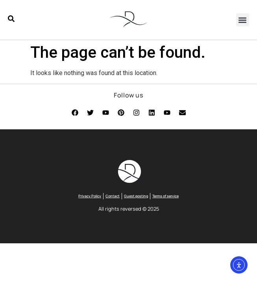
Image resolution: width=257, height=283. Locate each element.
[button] (242, 19)
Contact (112, 195)
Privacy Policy (89, 195)
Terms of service (165, 195)
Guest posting (136, 195)
